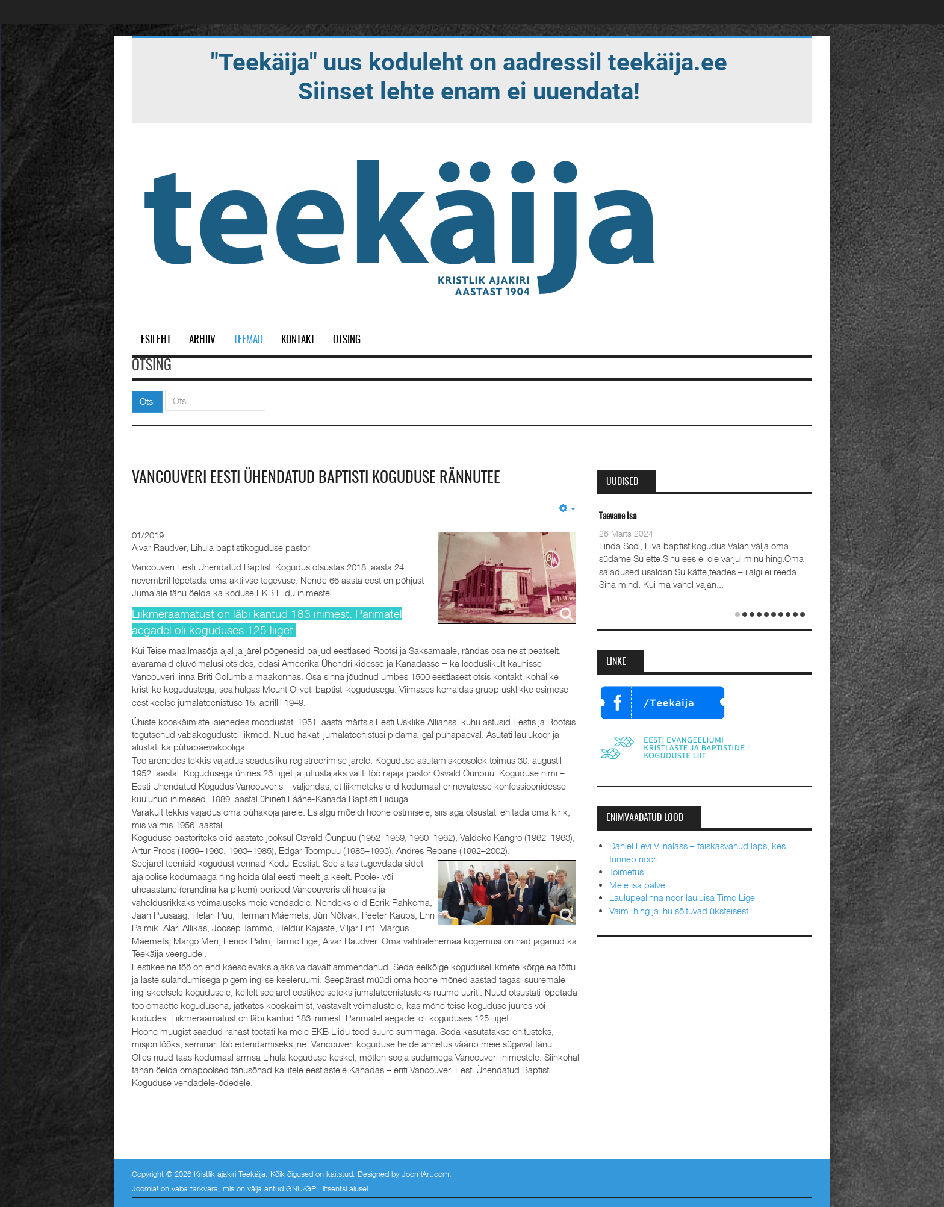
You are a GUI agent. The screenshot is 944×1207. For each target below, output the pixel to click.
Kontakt (298, 340)
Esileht (156, 340)
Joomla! (145, 1188)
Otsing (347, 340)
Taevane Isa (617, 516)
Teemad (248, 340)
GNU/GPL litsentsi (316, 1188)
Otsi (147, 401)
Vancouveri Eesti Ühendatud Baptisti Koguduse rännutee (316, 478)
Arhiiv (202, 340)
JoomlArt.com (425, 1174)
